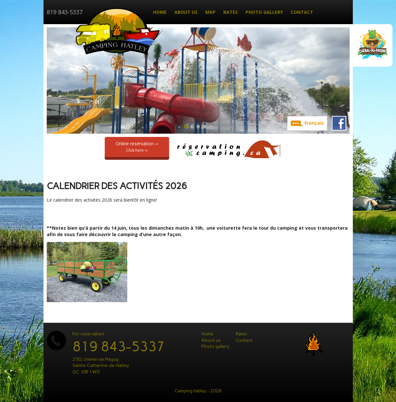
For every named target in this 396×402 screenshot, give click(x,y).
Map (210, 12)
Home (160, 12)
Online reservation (137, 146)
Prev (52, 80)
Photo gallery (264, 12)
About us (186, 12)
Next (344, 80)
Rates (230, 12)
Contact (302, 12)
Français (314, 123)
